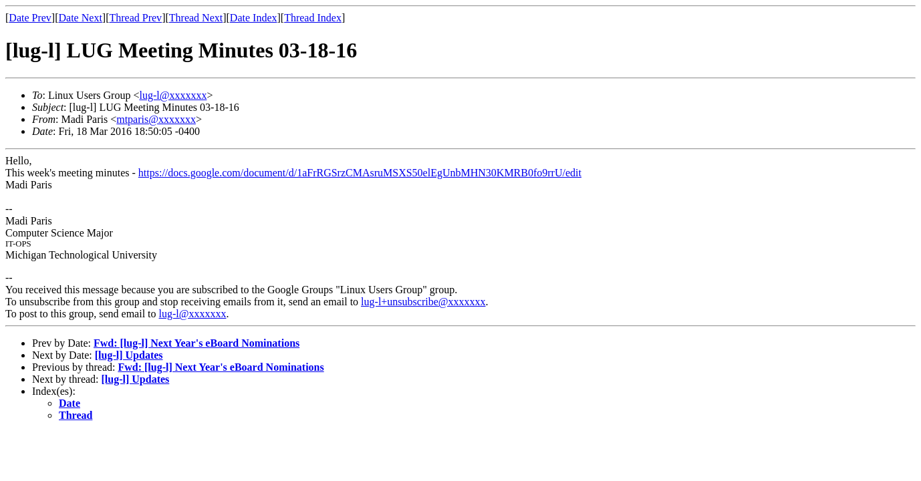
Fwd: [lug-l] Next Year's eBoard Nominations (196, 343)
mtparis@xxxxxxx (156, 119)
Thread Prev (135, 17)
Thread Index (313, 17)
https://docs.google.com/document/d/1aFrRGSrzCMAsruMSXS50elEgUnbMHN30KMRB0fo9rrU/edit (359, 172)
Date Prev (30, 17)
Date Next (80, 17)
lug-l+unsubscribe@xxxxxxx (423, 301)
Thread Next (196, 17)
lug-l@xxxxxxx (173, 95)
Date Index (253, 17)
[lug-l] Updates (129, 355)
